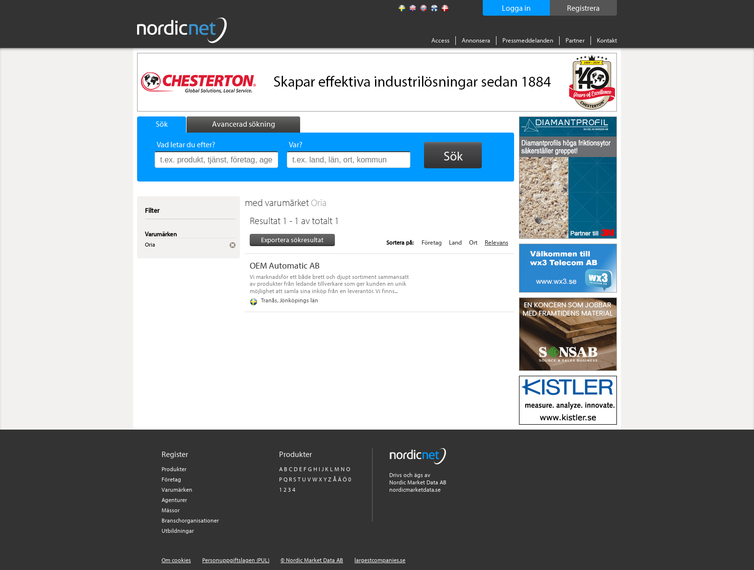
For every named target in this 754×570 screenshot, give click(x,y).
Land (455, 242)
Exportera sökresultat (292, 239)
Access (440, 40)
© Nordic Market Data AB (312, 560)
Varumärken (177, 489)
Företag (432, 242)
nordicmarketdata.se (415, 489)
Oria (319, 202)
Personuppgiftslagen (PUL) (235, 560)
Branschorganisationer (190, 520)
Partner (575, 40)
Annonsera (476, 40)
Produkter (174, 469)
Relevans (496, 242)
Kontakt (607, 40)
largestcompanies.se (379, 560)
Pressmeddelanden (527, 40)
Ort (473, 242)
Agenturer (174, 499)
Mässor (171, 510)
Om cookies (176, 560)
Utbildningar (178, 530)
